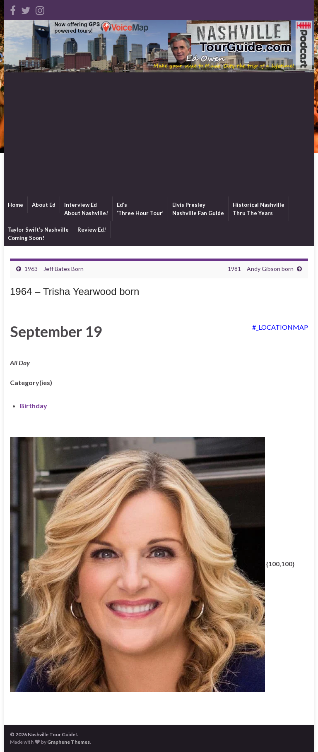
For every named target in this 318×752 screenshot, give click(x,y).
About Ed (43, 204)
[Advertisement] (159, 134)
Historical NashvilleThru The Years (258, 208)
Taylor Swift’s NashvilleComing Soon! (38, 233)
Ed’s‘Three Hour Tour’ (140, 208)
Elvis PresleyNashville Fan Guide (198, 208)
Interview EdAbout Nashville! (86, 208)
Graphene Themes (68, 742)
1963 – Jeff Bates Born (54, 268)
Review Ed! (91, 229)
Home (15, 204)
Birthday (33, 406)
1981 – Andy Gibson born (261, 268)
